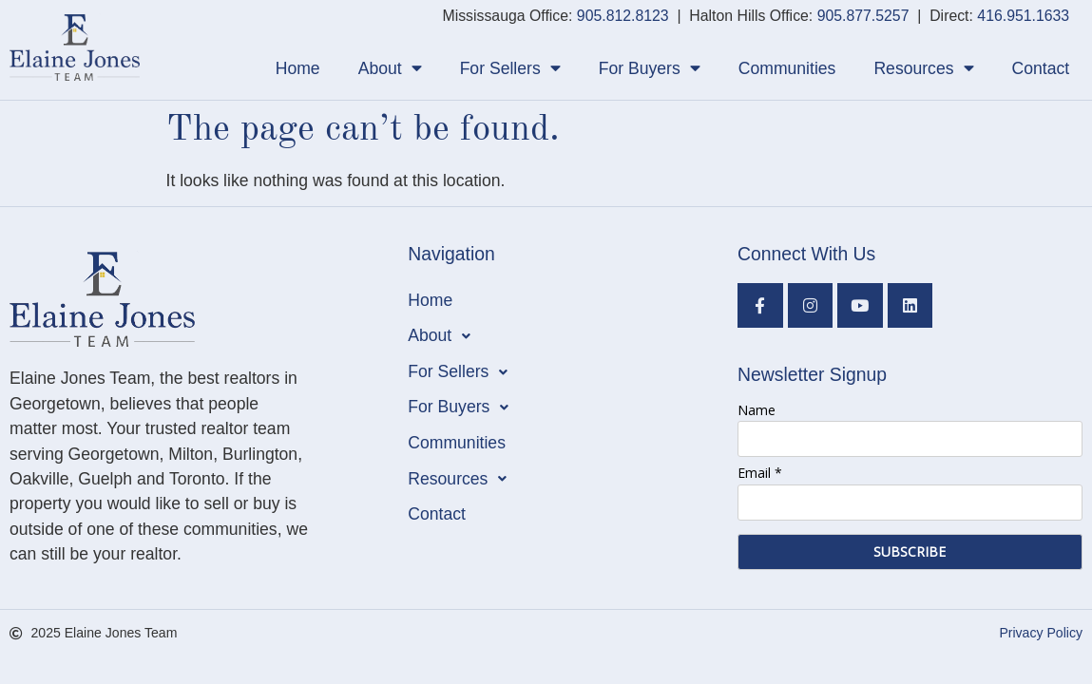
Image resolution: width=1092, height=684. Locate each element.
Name (757, 410)
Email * (760, 473)
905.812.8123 (623, 16)
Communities (787, 68)
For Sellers (510, 68)
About (390, 68)
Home (298, 68)
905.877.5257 (863, 16)
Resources (923, 68)
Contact (1041, 68)
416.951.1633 (1023, 16)
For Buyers (649, 68)
